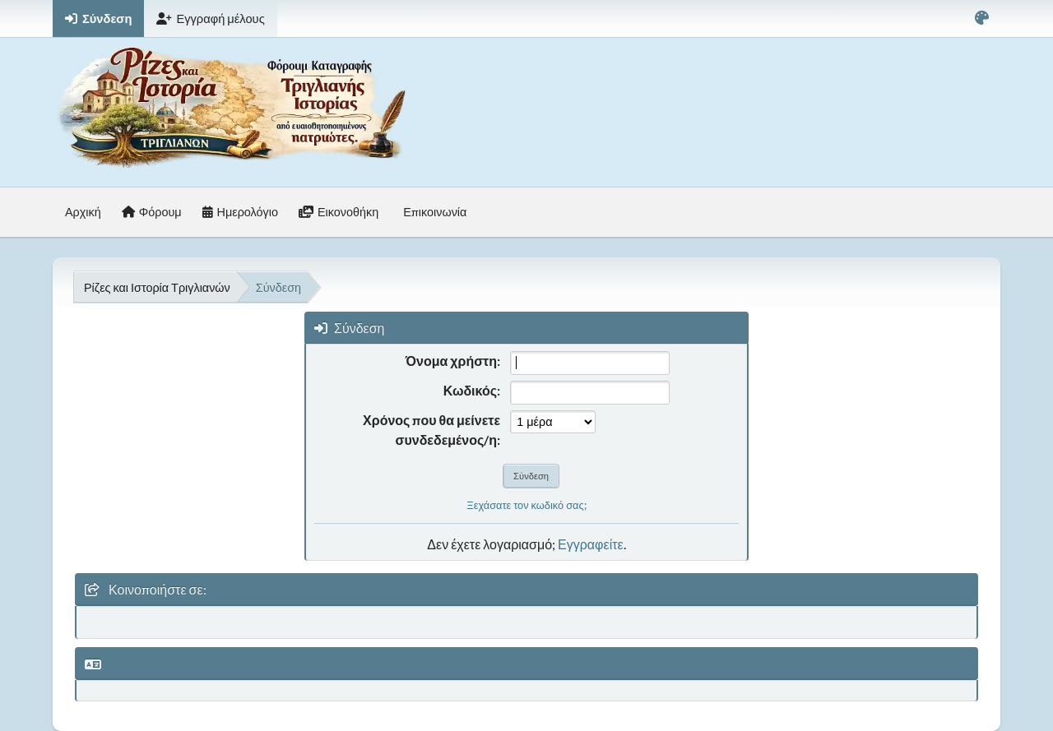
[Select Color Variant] (981, 18)
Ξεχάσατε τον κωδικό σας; (526, 504)
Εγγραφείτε (591, 544)
